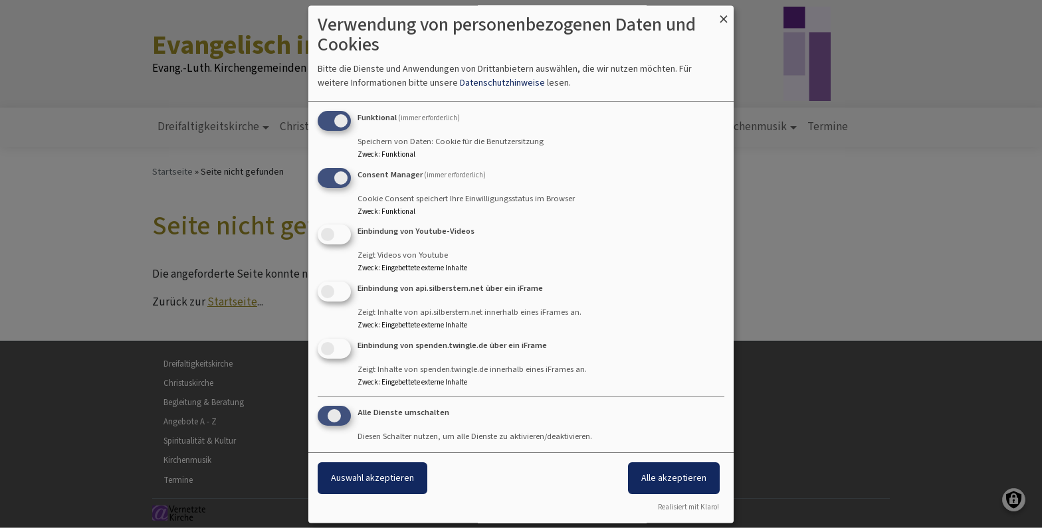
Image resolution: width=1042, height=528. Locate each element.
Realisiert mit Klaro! (688, 507)
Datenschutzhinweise (502, 82)
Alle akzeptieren (673, 478)
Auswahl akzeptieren (372, 478)
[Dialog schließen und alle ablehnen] (724, 13)
